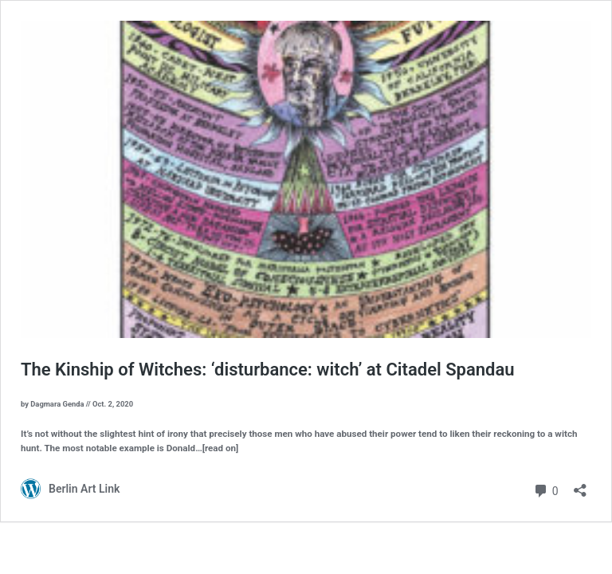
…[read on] (216, 448)
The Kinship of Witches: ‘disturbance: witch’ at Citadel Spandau (268, 369)
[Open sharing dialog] (580, 485)
